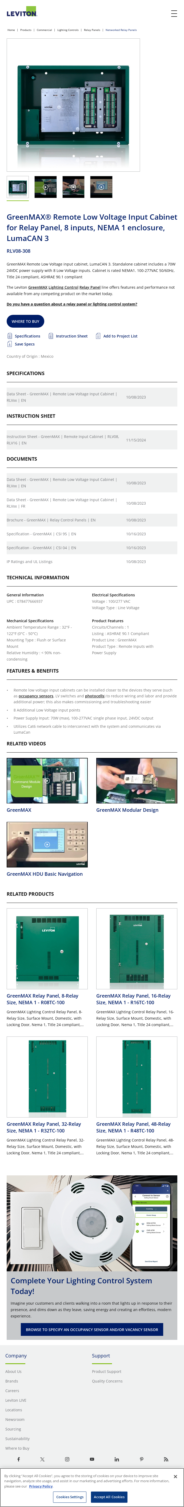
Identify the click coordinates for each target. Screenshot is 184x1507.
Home (11, 30)
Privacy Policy (41, 1486)
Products (25, 30)
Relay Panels (92, 30)
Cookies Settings (69, 1496)
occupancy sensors (36, 695)
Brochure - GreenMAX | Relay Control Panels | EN (51, 520)
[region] (92, 1487)
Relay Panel (90, 287)
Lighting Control (63, 287)
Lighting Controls (68, 30)
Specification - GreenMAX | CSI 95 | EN (41, 533)
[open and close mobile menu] (174, 13)
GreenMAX (37, 287)
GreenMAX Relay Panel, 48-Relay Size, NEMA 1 (133, 1127)
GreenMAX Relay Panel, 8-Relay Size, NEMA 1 (42, 998)
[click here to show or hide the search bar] (163, 14)
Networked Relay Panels (121, 30)
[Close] (175, 1476)
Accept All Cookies (109, 1496)
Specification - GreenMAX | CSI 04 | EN (41, 547)
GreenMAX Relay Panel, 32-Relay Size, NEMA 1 (44, 1127)
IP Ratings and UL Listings (30, 561)
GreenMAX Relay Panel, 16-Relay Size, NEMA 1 (133, 998)
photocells (94, 695)
